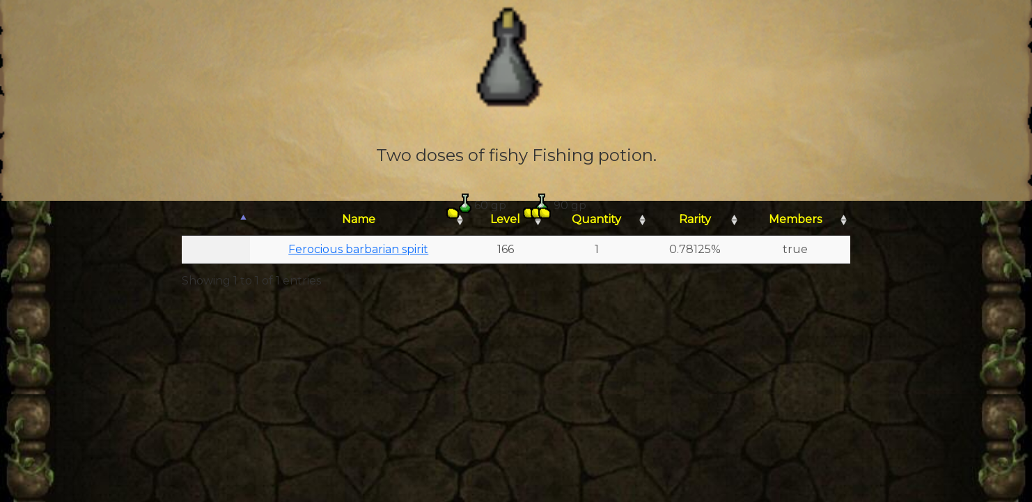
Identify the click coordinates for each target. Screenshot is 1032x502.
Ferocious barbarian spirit (358, 249)
